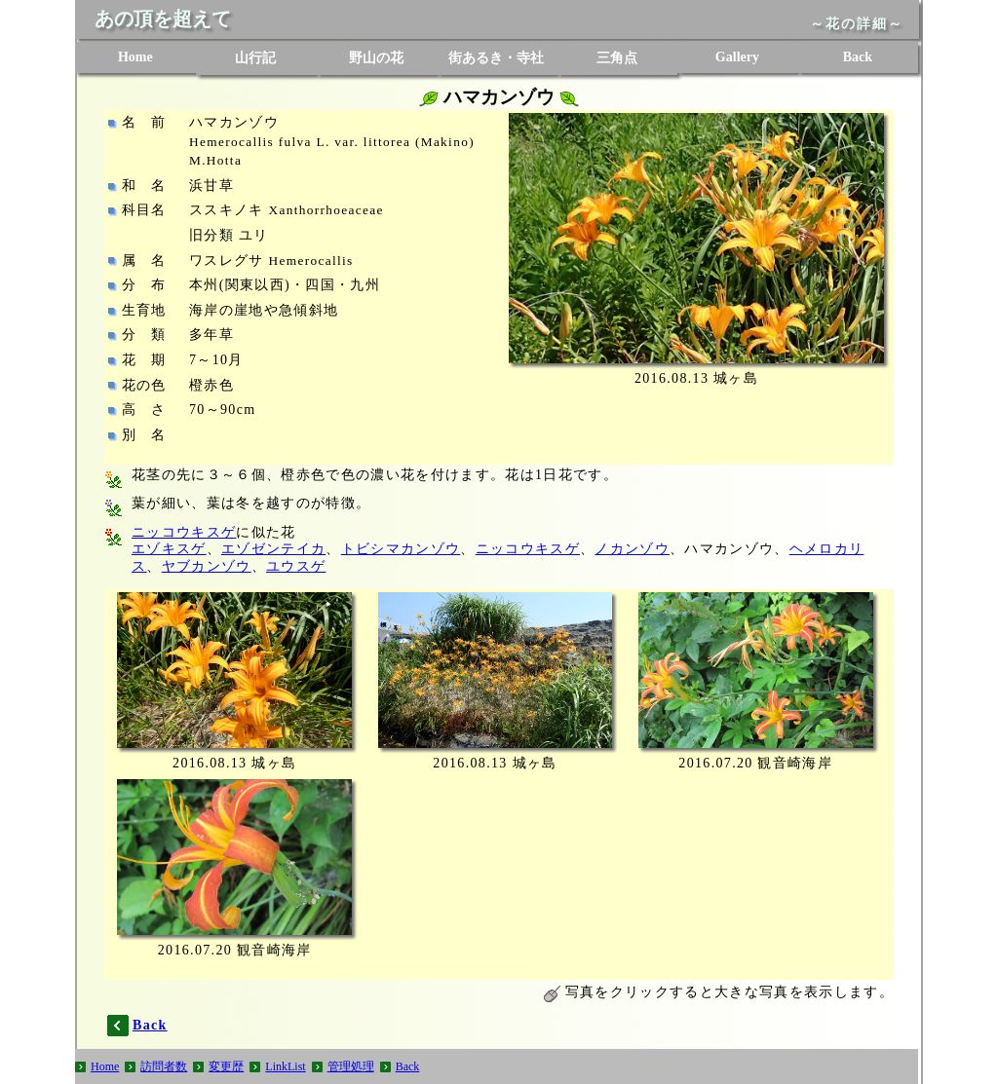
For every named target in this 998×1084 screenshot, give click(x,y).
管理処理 (350, 1066)
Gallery (737, 57)
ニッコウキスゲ (184, 532)
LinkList (285, 1066)
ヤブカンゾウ (206, 566)
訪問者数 (163, 1066)
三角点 (616, 58)
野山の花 (376, 58)
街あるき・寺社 (496, 58)
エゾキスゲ (169, 549)
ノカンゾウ (632, 549)
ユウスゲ (296, 566)
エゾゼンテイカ (273, 549)
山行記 (255, 58)
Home (135, 57)
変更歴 (226, 1066)
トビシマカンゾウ (401, 549)
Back (857, 57)
